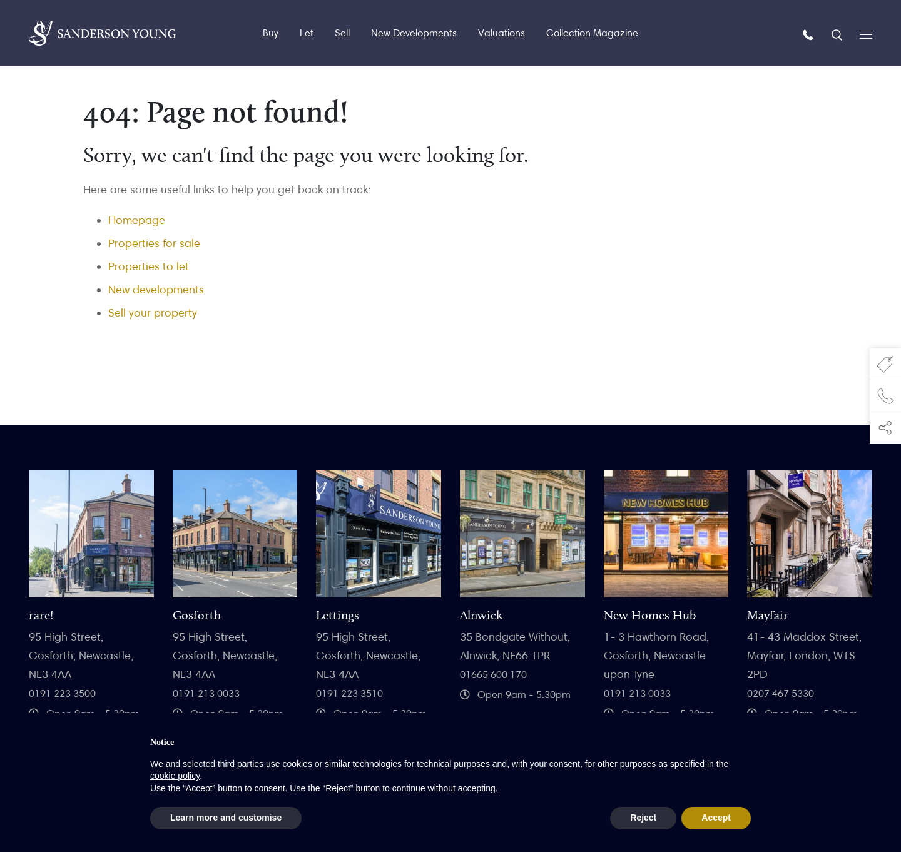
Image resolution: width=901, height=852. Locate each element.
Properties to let (148, 266)
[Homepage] (102, 33)
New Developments (414, 33)
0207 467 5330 (780, 693)
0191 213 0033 (206, 693)
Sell (342, 33)
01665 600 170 (493, 675)
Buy (270, 33)
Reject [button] (643, 818)
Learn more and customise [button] (226, 818)
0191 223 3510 (349, 693)
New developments (156, 289)
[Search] (838, 34)
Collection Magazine (592, 33)
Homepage (136, 219)
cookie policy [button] (175, 776)
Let (306, 33)
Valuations (501, 33)
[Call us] (810, 34)
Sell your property (152, 312)
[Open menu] (866, 33)
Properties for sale (154, 243)
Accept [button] (716, 818)
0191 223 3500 (62, 693)
